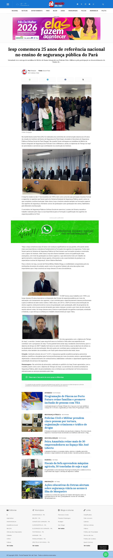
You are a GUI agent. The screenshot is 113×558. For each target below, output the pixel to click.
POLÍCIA (83, 11)
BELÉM (55, 11)
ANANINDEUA (94, 11)
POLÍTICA (104, 11)
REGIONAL (15, 11)
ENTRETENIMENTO (36, 11)
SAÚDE (63, 11)
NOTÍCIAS (25, 11)
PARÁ (47, 11)
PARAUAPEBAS (73, 11)
